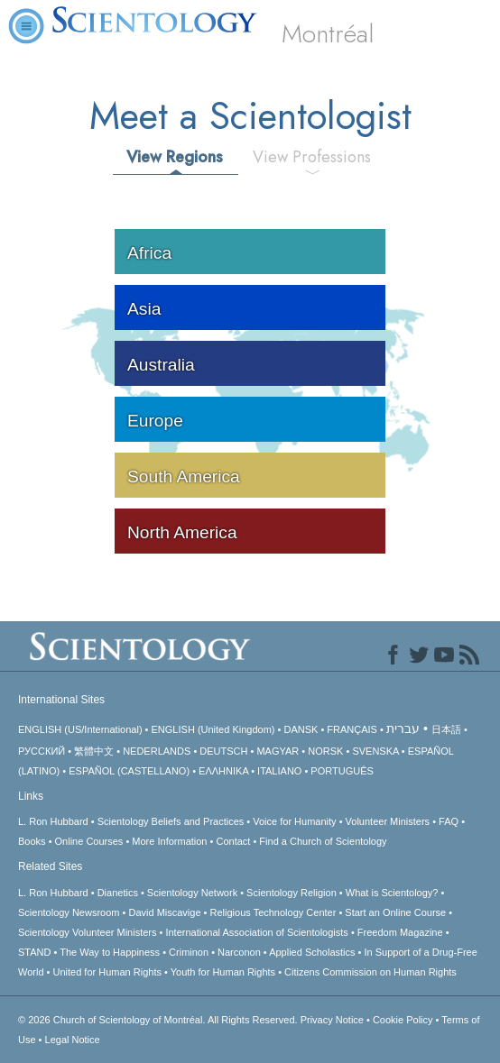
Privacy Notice (332, 1019)
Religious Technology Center (273, 912)
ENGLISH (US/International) (80, 729)
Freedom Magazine (400, 932)
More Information (169, 841)
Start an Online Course (395, 912)
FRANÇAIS (352, 729)
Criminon (188, 952)
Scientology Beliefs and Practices (171, 821)
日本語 (446, 729)
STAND (34, 952)
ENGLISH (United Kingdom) (213, 729)
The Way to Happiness (110, 952)
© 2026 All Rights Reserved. (159, 1019)
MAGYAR (277, 751)
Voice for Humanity (294, 821)
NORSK (325, 751)
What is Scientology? (392, 892)
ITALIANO (279, 770)
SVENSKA (375, 751)
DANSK (300, 729)
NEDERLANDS (156, 751)
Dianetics (117, 892)
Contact (233, 841)
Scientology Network (192, 892)
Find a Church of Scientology (322, 841)
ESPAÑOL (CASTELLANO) (129, 770)
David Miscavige (164, 912)
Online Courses (89, 841)
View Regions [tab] (174, 157)
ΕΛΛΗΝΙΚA (223, 770)
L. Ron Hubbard (53, 821)
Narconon (239, 952)
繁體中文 (94, 751)
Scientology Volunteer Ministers (87, 932)
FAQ (448, 821)
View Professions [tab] (312, 157)
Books (32, 841)
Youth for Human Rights (223, 972)
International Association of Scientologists (256, 932)
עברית (403, 728)
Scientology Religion (291, 892)
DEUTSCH (223, 751)
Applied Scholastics (312, 952)
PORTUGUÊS (341, 770)
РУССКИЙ (41, 751)
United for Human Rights (107, 972)
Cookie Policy (403, 1019)
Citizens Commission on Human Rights (370, 972)
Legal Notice (72, 1039)
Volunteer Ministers (388, 821)
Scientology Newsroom (69, 912)
